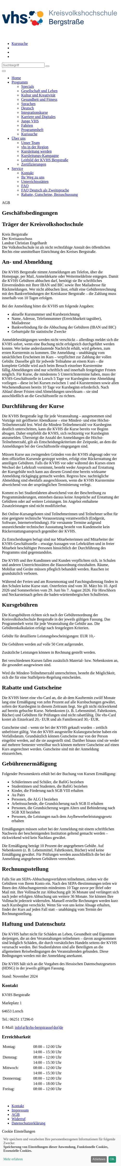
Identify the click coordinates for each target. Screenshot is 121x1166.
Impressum (20, 1110)
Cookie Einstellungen (18, 1131)
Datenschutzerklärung (28, 1123)
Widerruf (18, 1119)
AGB (16, 1114)
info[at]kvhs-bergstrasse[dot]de (39, 1027)
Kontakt (18, 1106)
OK (112, 1159)
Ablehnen (98, 1159)
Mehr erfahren (13, 1159)
